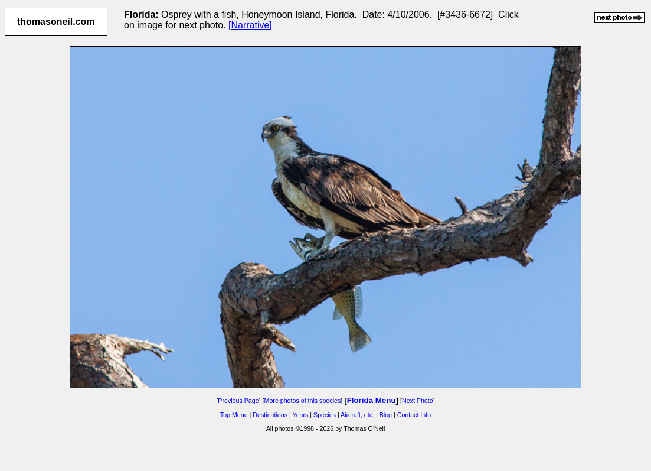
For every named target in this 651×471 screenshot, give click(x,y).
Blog (386, 414)
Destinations (270, 414)
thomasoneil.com (56, 22)
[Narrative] (250, 25)
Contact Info (414, 414)
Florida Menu (371, 400)
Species (324, 414)
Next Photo (417, 400)
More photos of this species (302, 400)
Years (301, 414)
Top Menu (234, 414)
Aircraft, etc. (357, 414)
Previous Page (238, 400)
